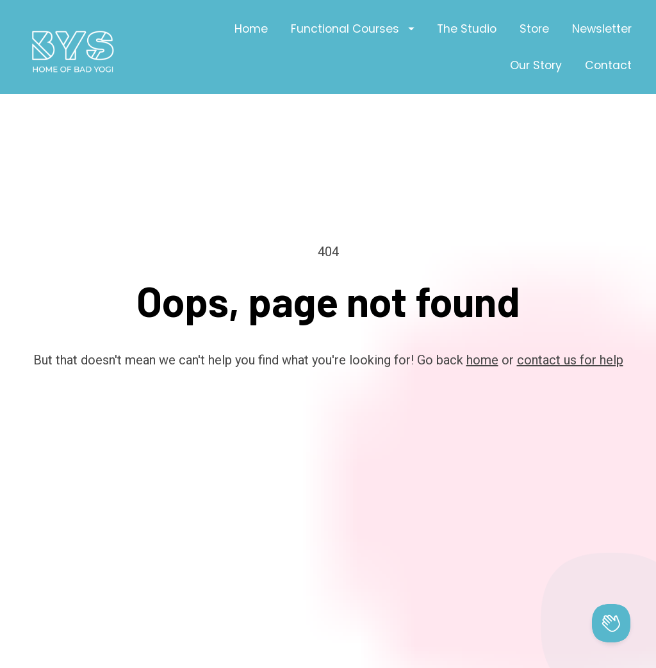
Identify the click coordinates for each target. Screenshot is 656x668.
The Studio (466, 29)
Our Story (536, 65)
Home (251, 29)
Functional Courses (352, 29)
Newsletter (602, 29)
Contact (608, 65)
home (482, 335)
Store (534, 29)
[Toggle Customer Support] (611, 623)
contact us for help (570, 335)
